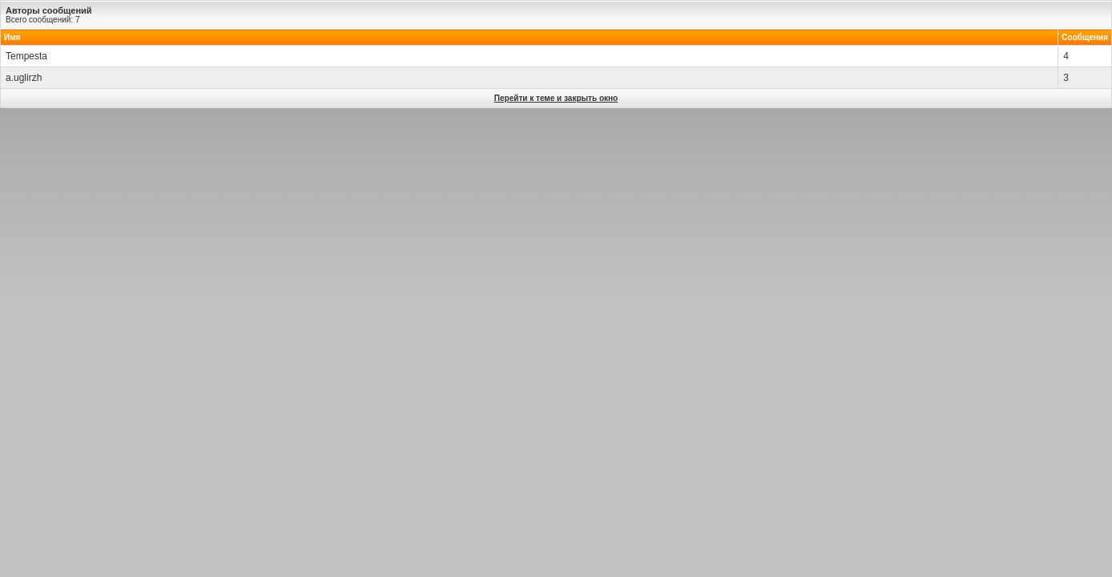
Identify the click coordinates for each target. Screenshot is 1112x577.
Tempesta (26, 56)
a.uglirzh (24, 77)
